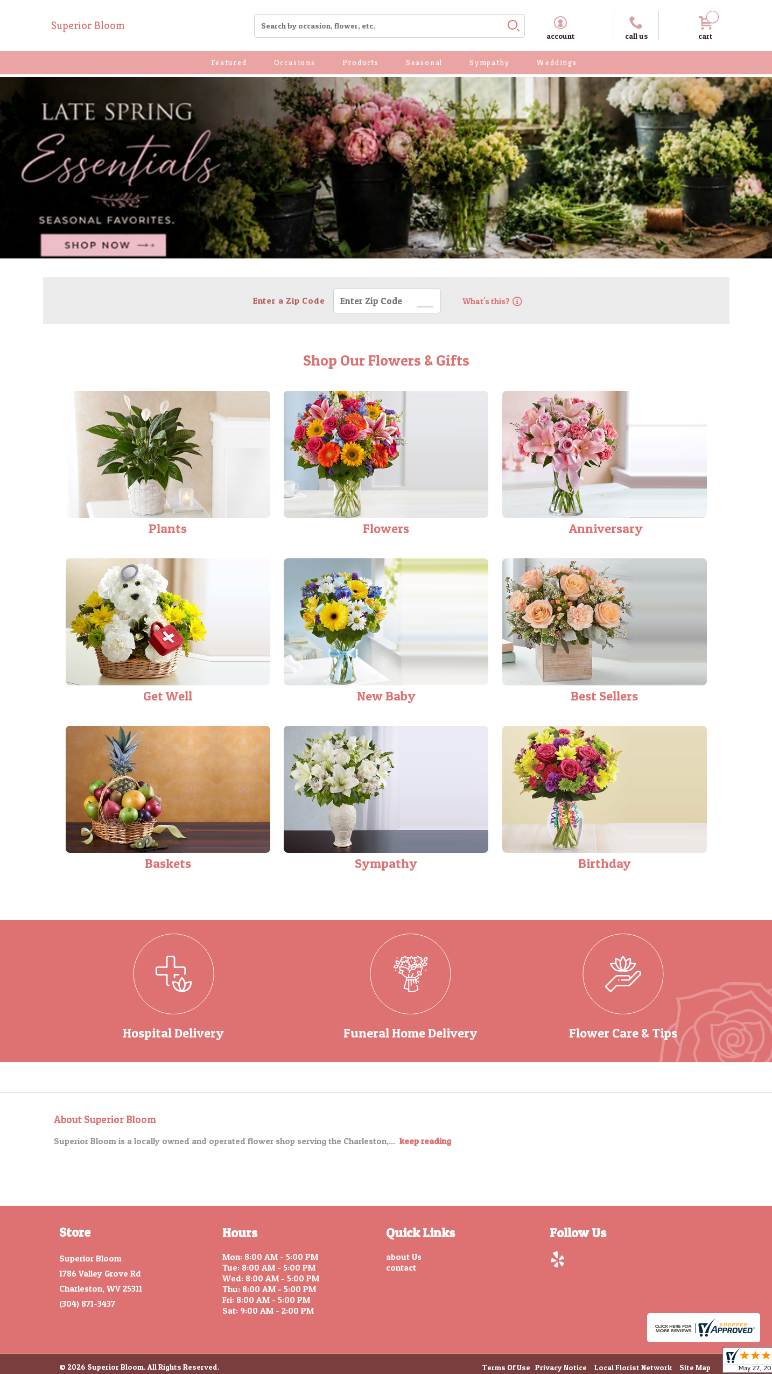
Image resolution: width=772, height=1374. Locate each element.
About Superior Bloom (105, 1119)
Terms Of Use (506, 1368)
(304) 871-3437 (87, 1303)
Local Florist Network (633, 1368)
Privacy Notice (561, 1368)
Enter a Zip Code (287, 300)
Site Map (695, 1368)
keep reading (425, 1140)
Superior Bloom (88, 25)
